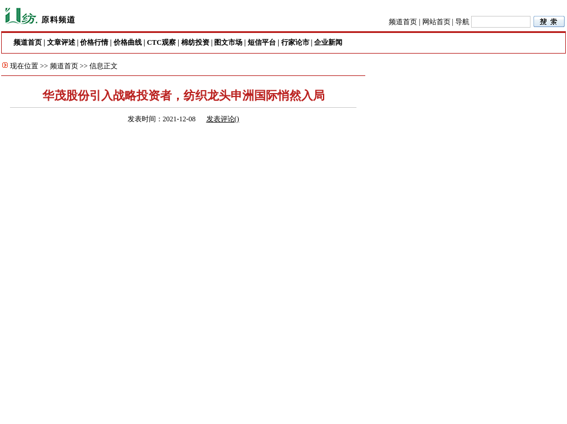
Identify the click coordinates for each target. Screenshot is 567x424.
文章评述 (61, 42)
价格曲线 (128, 42)
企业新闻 (328, 42)
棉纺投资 (195, 42)
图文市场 (228, 42)
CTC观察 (161, 42)
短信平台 (262, 42)
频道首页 (403, 22)
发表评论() (222, 119)
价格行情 (94, 42)
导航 (462, 22)
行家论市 (295, 42)
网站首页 (436, 22)
